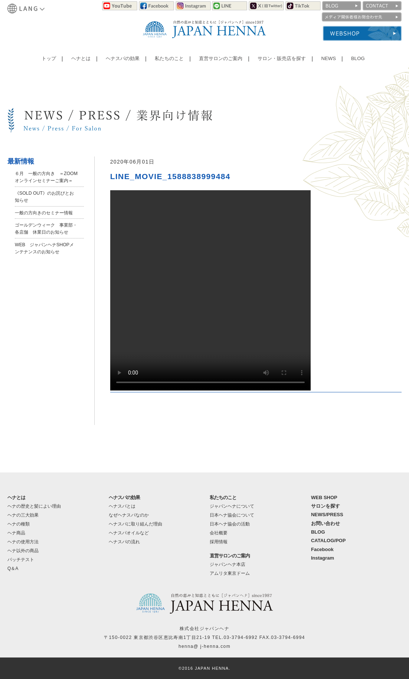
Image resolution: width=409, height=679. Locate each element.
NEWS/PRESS (327, 514)
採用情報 (219, 541)
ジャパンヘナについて (232, 506)
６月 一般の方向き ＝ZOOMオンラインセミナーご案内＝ (46, 180)
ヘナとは (80, 60)
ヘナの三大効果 (23, 515)
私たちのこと (167, 60)
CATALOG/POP (328, 540)
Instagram (322, 558)
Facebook (322, 549)
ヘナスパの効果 (121, 60)
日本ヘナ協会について (232, 515)
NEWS (327, 60)
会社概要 (219, 532)
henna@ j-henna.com (204, 646)
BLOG (354, 60)
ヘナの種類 (18, 524)
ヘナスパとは (122, 506)
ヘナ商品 (16, 532)
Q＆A (12, 568)
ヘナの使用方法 (23, 541)
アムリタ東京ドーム (230, 573)
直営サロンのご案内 (219, 60)
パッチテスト (20, 559)
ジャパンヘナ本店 (227, 564)
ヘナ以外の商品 (23, 550)
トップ (49, 60)
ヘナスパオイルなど (129, 532)
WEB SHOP (324, 497)
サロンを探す (325, 506)
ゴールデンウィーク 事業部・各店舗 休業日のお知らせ (46, 246)
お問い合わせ (325, 523)
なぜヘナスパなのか (129, 515)
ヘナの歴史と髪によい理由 (34, 506)
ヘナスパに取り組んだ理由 (135, 524)
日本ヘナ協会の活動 (230, 524)
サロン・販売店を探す (281, 60)
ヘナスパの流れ (124, 541)
